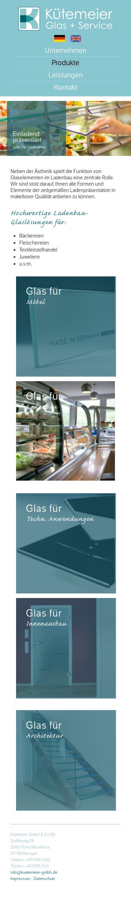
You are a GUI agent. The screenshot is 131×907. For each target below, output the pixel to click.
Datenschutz (44, 878)
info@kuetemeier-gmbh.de (33, 872)
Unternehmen (65, 50)
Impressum (20, 878)
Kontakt (65, 87)
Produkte (65, 62)
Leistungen (66, 75)
